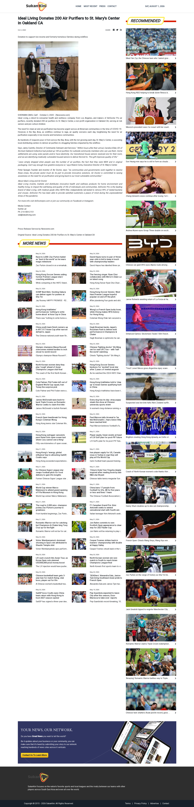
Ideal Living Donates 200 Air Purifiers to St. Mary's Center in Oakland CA (63, 235)
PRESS (102, 6)
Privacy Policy (140, 803)
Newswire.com (62, 115)
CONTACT (112, 6)
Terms (128, 803)
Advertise (154, 803)
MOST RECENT (90, 6)
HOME (78, 6)
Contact (165, 803)
